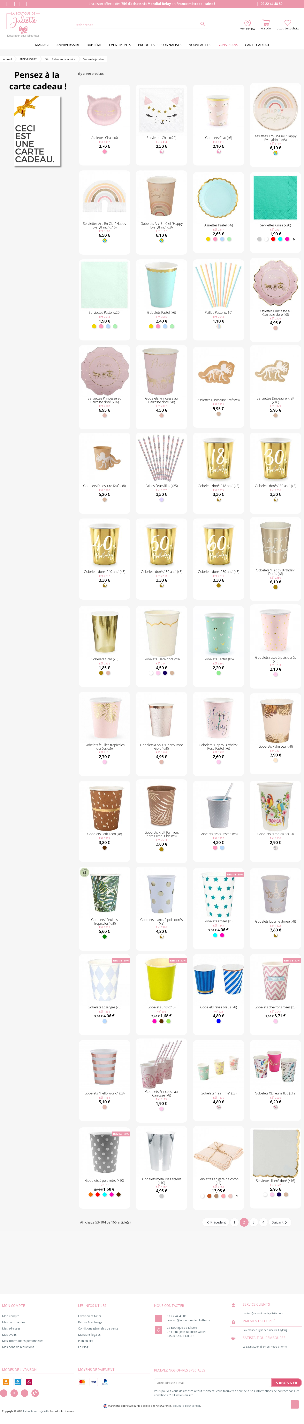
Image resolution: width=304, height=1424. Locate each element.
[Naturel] (275, 760)
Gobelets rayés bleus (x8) (218, 1007)
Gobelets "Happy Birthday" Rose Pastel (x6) (218, 747)
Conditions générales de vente (98, 1328)
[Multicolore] (275, 153)
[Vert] (104, 937)
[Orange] (91, 1194)
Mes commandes (13, 1322)
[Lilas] (161, 500)
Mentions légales (89, 1335)
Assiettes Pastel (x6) (218, 225)
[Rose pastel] (158, 673)
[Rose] (104, 151)
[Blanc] (266, 239)
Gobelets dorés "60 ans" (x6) (218, 571)
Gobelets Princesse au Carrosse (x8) (161, 1093)
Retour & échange (90, 1322)
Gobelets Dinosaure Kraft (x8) (104, 486)
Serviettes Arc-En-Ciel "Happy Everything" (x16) (104, 225)
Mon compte (10, 1316)
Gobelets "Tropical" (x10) (275, 834)
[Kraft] (218, 414)
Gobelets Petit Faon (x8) (104, 834)
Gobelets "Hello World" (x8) (104, 1093)
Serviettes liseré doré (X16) (275, 1180)
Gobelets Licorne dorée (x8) (275, 921)
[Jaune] (208, 239)
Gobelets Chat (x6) (218, 137)
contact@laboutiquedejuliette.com (189, 1320)
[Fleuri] (275, 848)
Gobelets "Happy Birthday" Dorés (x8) (275, 572)
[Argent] (259, 239)
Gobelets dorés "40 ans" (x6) (104, 571)
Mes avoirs (9, 1335)
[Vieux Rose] (223, 1196)
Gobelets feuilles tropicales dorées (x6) (104, 747)
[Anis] (168, 1021)
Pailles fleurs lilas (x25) (161, 486)
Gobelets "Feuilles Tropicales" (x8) (104, 921)
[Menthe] (229, 239)
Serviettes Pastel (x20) (104, 312)
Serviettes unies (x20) (275, 225)
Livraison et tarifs (89, 1316)
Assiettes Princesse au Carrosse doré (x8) (275, 313)
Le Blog (83, 1347)
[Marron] (104, 848)
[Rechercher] (140, 25)
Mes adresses (11, 1328)
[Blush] (230, 1196)
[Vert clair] (218, 673)
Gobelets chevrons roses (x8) (275, 1007)
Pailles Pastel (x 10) (218, 312)
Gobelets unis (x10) (161, 1007)
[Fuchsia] (287, 239)
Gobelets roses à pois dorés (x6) (275, 659)
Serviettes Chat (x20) (161, 137)
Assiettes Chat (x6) (104, 137)
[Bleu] (218, 1021)
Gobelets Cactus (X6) (219, 659)
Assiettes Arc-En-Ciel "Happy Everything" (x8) (275, 138)
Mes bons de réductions (18, 1347)
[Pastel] (218, 326)
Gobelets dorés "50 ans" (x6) (161, 571)
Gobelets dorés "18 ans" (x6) (218, 486)
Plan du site (85, 1341)
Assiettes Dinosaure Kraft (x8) (218, 400)
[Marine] (165, 673)
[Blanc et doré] (218, 500)
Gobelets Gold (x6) (104, 659)
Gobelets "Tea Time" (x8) (218, 1093)
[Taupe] (216, 1196)
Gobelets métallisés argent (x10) (161, 1181)
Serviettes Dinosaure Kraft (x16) (275, 400)
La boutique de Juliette (36, 1411)
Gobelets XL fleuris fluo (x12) (275, 1093)
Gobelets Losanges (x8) (104, 1007)
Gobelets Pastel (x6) (161, 312)
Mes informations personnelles (22, 1341)
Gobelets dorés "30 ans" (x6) (275, 486)
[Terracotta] (209, 1196)
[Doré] (218, 585)
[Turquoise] (280, 239)
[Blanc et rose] (161, 151)
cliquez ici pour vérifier (186, 1406)
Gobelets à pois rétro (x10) (104, 1180)
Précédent (215, 1222)
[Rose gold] (275, 328)
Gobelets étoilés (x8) (218, 921)
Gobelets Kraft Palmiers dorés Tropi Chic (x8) (161, 834)
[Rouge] (273, 239)
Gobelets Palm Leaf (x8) (275, 746)
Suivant (280, 1222)
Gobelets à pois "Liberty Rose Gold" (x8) (161, 747)
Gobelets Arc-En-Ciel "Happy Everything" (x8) (161, 225)
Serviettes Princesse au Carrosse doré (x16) (104, 400)
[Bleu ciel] (222, 239)
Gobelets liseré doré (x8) (162, 659)
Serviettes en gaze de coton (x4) (218, 1181)
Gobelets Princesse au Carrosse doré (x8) (161, 400)
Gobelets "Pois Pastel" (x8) (218, 834)
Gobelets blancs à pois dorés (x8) (161, 921)
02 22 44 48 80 (268, 4)
